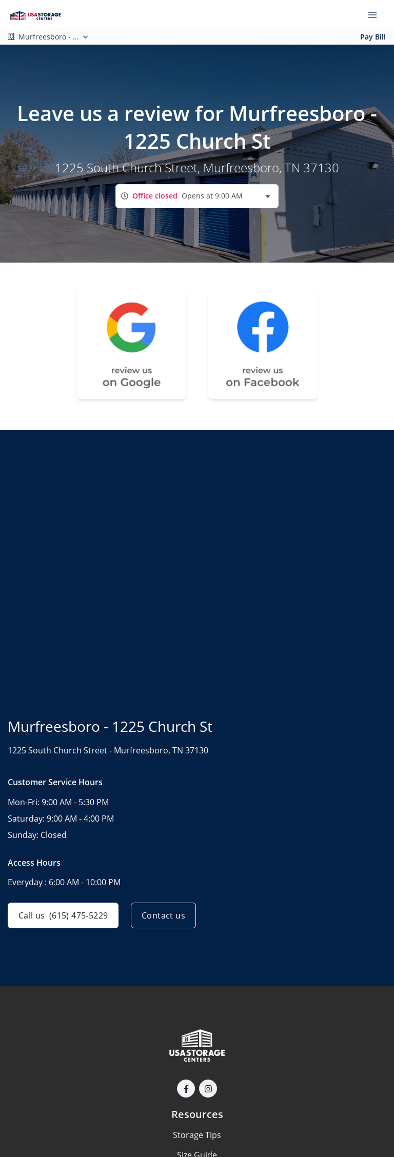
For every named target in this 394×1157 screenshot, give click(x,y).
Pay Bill (373, 37)
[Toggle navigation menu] (376, 14)
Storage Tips (197, 1135)
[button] (186, 1089)
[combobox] (197, 196)
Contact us (163, 915)
